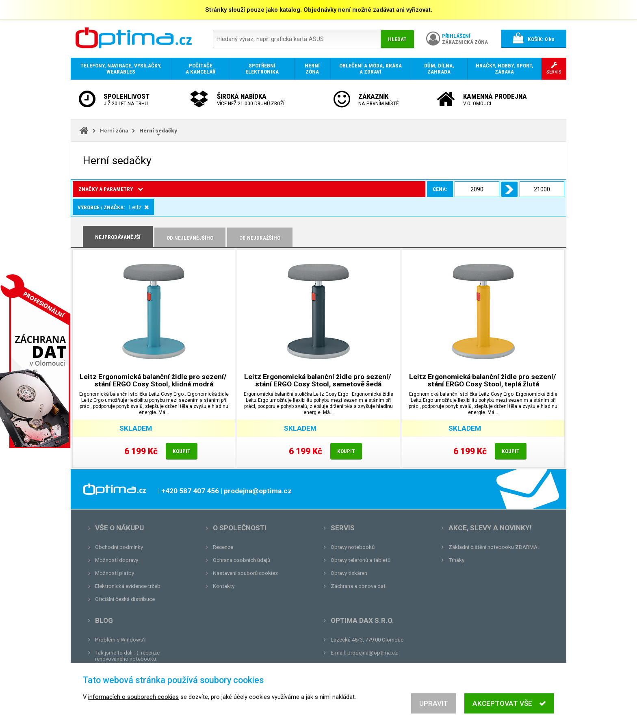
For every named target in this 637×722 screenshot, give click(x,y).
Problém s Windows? (120, 640)
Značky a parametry (110, 189)
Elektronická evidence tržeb (127, 586)
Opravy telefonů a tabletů (360, 560)
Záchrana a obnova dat (358, 586)
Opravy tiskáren (349, 573)
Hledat (397, 39)
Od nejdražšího (259, 238)
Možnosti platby (114, 573)
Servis (343, 528)
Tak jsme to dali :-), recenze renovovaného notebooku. (127, 656)
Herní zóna (114, 131)
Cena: (163, 189)
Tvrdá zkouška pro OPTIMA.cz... (133, 685)
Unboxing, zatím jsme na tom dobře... (139, 672)
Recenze (223, 547)
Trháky (456, 560)
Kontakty (223, 586)
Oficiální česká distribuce (125, 599)
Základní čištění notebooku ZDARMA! (493, 547)
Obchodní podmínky (119, 547)
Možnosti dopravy (116, 560)
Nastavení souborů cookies (245, 573)
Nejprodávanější (118, 237)
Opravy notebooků (353, 547)
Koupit (182, 451)
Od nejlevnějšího (190, 238)
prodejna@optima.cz (372, 653)
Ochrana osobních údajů (241, 560)
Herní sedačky (158, 131)
